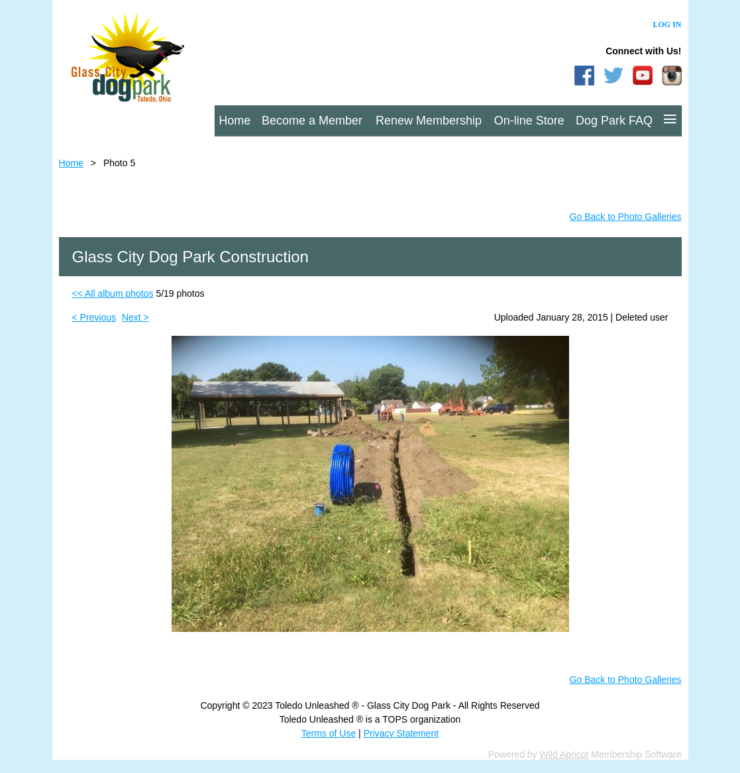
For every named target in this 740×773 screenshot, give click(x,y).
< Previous (94, 317)
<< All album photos (113, 293)
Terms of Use (328, 733)
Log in (667, 24)
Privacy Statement (401, 733)
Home (71, 163)
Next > (135, 317)
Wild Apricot (564, 754)
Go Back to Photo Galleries (626, 216)
